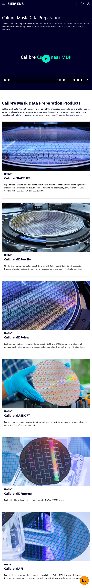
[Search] (76, 3)
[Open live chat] (84, 580)
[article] (46, 160)
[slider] (32, 80)
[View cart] (82, 3)
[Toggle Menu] (4, 4)
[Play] (5, 80)
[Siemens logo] (16, 4)
